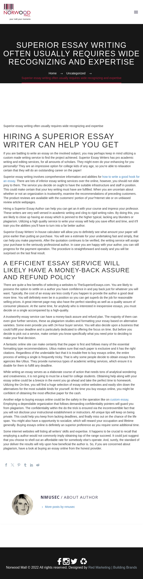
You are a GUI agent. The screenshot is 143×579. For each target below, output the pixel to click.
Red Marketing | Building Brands (112, 567)
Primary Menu (136, 12)
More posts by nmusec (60, 506)
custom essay (119, 399)
